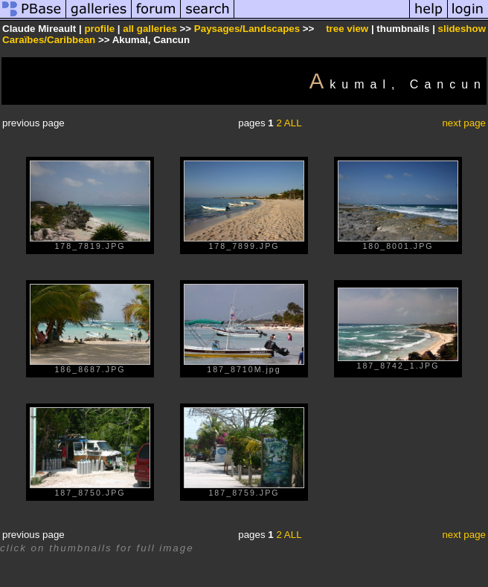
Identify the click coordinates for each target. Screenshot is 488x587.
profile (99, 28)
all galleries (150, 28)
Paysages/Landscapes (247, 28)
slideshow (462, 28)
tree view (347, 28)
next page (464, 123)
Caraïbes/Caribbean (48, 39)
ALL (293, 123)
